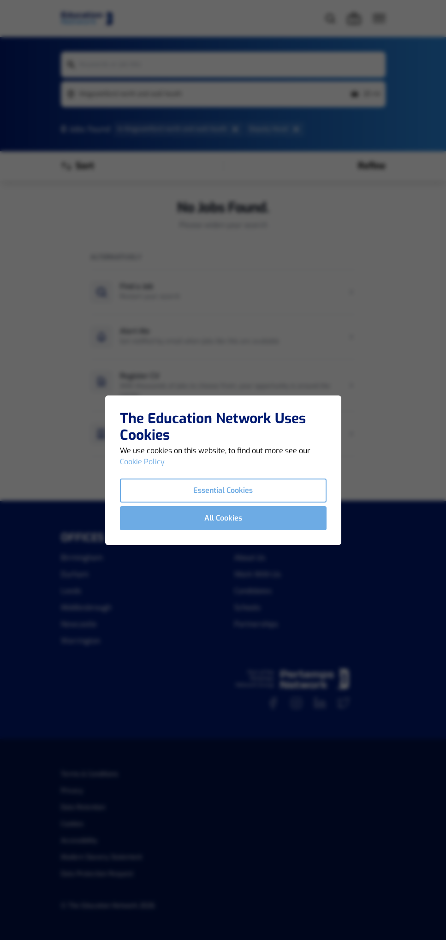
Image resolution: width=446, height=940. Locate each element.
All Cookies (223, 518)
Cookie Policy (142, 462)
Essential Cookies (223, 490)
